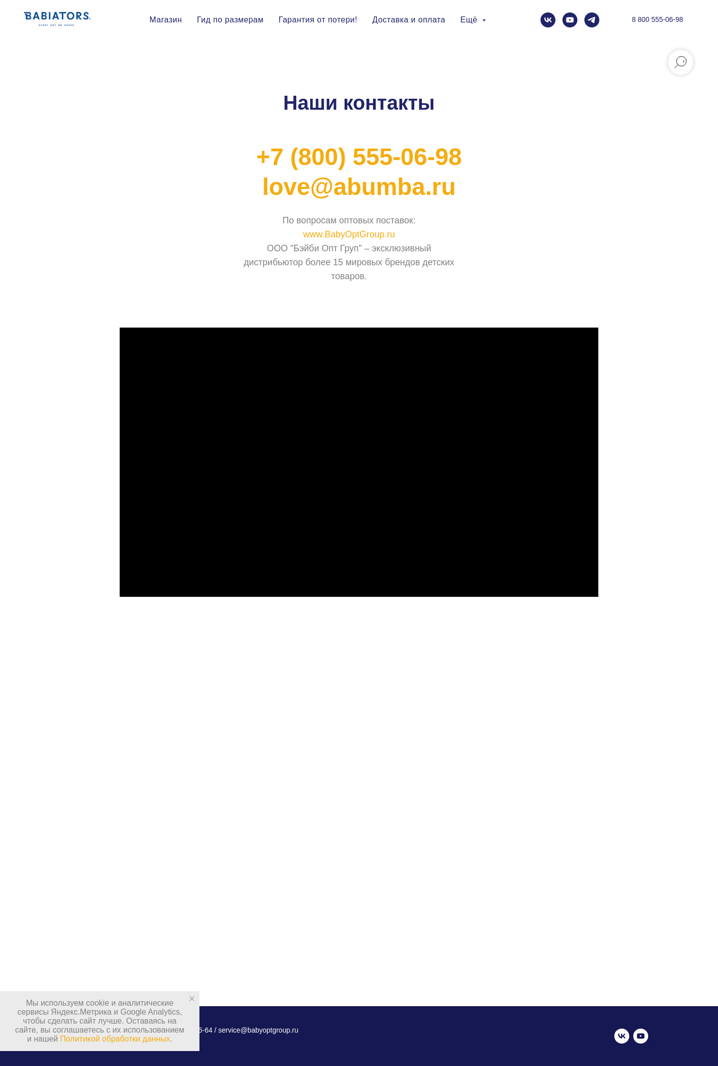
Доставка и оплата (409, 19)
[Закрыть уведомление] (192, 999)
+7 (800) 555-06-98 (359, 157)
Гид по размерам (230, 19)
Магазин (166, 19)
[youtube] (569, 19)
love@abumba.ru (359, 187)
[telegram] (591, 19)
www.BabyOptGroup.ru (349, 234)
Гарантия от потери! (318, 19)
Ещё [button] (470, 19)
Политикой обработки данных (115, 1039)
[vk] (547, 19)
